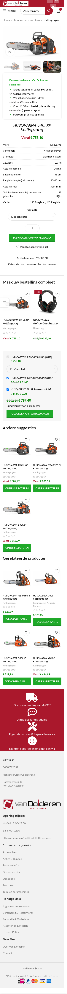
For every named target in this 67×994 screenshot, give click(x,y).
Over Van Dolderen (14, 946)
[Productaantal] (32, 228)
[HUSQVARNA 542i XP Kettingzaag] (17, 508)
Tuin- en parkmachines (27, 20)
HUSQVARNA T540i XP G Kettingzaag (47, 467)
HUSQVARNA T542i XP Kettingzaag (15, 467)
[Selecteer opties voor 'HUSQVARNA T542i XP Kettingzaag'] (17, 488)
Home (6, 20)
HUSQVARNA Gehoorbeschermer (46, 321)
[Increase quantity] (37, 228)
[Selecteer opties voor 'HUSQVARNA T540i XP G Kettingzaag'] (47, 488)
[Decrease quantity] (27, 228)
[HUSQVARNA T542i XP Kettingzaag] (17, 448)
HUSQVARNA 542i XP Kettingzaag (14, 526)
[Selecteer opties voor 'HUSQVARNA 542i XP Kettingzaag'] (17, 548)
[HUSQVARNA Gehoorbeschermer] (47, 302)
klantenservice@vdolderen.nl (19, 774)
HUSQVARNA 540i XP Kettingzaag (16, 321)
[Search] (36, 11)
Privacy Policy (11, 931)
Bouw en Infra (11, 865)
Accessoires (10, 852)
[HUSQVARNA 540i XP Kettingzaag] (17, 302)
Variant (31, 209)
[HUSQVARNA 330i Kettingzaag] (47, 579)
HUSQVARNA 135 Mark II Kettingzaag (16, 597)
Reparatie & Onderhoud (16, 919)
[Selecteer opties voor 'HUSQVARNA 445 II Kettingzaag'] (47, 681)
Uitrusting (38, 328)
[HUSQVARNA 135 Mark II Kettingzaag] (17, 579)
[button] (17, 619)
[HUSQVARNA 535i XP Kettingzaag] (17, 641)
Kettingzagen (51, 20)
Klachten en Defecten (15, 925)
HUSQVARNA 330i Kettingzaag (43, 597)
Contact (7, 953)
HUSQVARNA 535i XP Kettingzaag (14, 660)
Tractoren (8, 885)
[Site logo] (15, 3)
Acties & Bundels (12, 858)
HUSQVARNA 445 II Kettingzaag (44, 660)
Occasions (9, 878)
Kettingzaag (49, 264)
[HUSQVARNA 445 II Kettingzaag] (47, 641)
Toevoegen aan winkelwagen (32, 237)
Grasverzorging (11, 872)
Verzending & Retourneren (18, 912)
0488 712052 (10, 767)
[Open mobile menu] (9, 10)
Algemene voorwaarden (16, 906)
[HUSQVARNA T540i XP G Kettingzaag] (47, 448)
